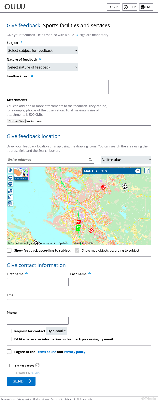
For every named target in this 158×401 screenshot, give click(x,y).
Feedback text (20, 76)
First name (15, 274)
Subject (12, 43)
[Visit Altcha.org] (37, 366)
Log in (114, 7)
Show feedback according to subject (42, 250)
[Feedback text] (58, 87)
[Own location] (10, 170)
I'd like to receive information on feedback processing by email (63, 339)
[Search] (90, 159)
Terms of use (46, 352)
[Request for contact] (56, 331)
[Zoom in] (10, 177)
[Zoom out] (10, 183)
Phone (12, 312)
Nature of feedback (24, 59)
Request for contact (30, 331)
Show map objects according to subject (110, 250)
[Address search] (50, 159)
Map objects (112, 171)
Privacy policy (74, 352)
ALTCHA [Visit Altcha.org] (35, 372)
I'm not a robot (24, 365)
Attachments (17, 100)
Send (18, 381)
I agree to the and (50, 352)
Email (11, 295)
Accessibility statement (63, 398)
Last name (78, 274)
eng (148, 7)
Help (132, 7)
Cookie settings (41, 399)
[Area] (126, 160)
